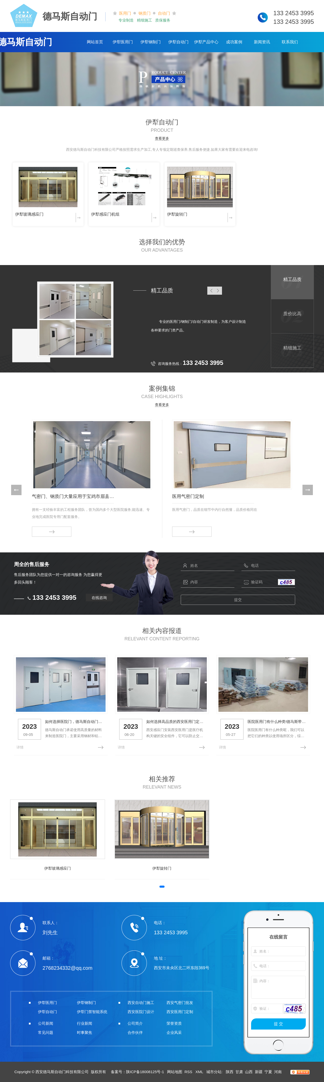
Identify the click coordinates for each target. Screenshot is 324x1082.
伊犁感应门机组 (105, 214)
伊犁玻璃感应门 (29, 214)
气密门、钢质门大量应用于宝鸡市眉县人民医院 (73, 496)
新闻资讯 (262, 42)
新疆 (258, 1072)
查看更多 (162, 138)
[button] (16, 490)
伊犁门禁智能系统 (92, 1012)
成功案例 (234, 42)
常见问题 (45, 1032)
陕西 (229, 1072)
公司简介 (135, 1023)
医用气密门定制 (188, 496)
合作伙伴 (135, 1032)
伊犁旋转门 (177, 214)
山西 (249, 1072)
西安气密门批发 (180, 1002)
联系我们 (290, 42)
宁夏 (268, 1072)
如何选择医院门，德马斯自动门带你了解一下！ (74, 721)
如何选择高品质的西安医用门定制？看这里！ (175, 721)
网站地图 (174, 1072)
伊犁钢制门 (150, 42)
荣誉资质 (174, 1023)
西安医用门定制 (180, 1012)
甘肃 (239, 1072)
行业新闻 (84, 1023)
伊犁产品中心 (206, 42)
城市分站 (213, 1072)
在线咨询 (99, 597)
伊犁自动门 (178, 42)
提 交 (278, 1024)
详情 (20, 747)
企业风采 (174, 1032)
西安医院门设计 (141, 1012)
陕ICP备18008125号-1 (145, 1072)
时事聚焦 (84, 1032)
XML (199, 1072)
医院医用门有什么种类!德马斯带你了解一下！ (277, 721)
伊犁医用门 (123, 42)
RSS (189, 1072)
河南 (278, 1072)
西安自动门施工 (141, 1002)
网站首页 (95, 42)
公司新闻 (45, 1023)
